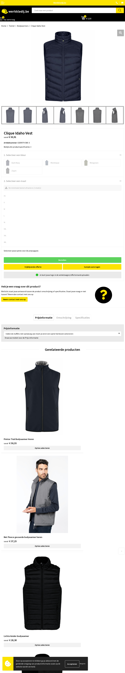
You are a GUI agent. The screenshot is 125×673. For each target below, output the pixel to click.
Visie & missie (6, 617)
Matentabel (6, 621)
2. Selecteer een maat (15, 180)
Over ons (5, 610)
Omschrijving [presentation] (63, 317)
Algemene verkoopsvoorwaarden (77, 585)
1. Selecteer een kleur (15, 155)
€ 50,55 (10, 422)
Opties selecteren (31, 427)
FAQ (65, 588)
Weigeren (82, 664)
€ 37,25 (71, 422)
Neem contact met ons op (14, 299)
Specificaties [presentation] (82, 317)
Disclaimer (68, 610)
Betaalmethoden (71, 614)
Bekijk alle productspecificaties (17, 147)
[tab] (44, 318)
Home (3, 26)
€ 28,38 (10, 500)
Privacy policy (69, 577)
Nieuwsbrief (6, 614)
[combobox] (74, 10)
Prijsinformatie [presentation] (43, 317)
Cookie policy (69, 581)
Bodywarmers (23, 26)
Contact (67, 573)
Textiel (12, 26)
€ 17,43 (71, 500)
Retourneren (69, 617)
